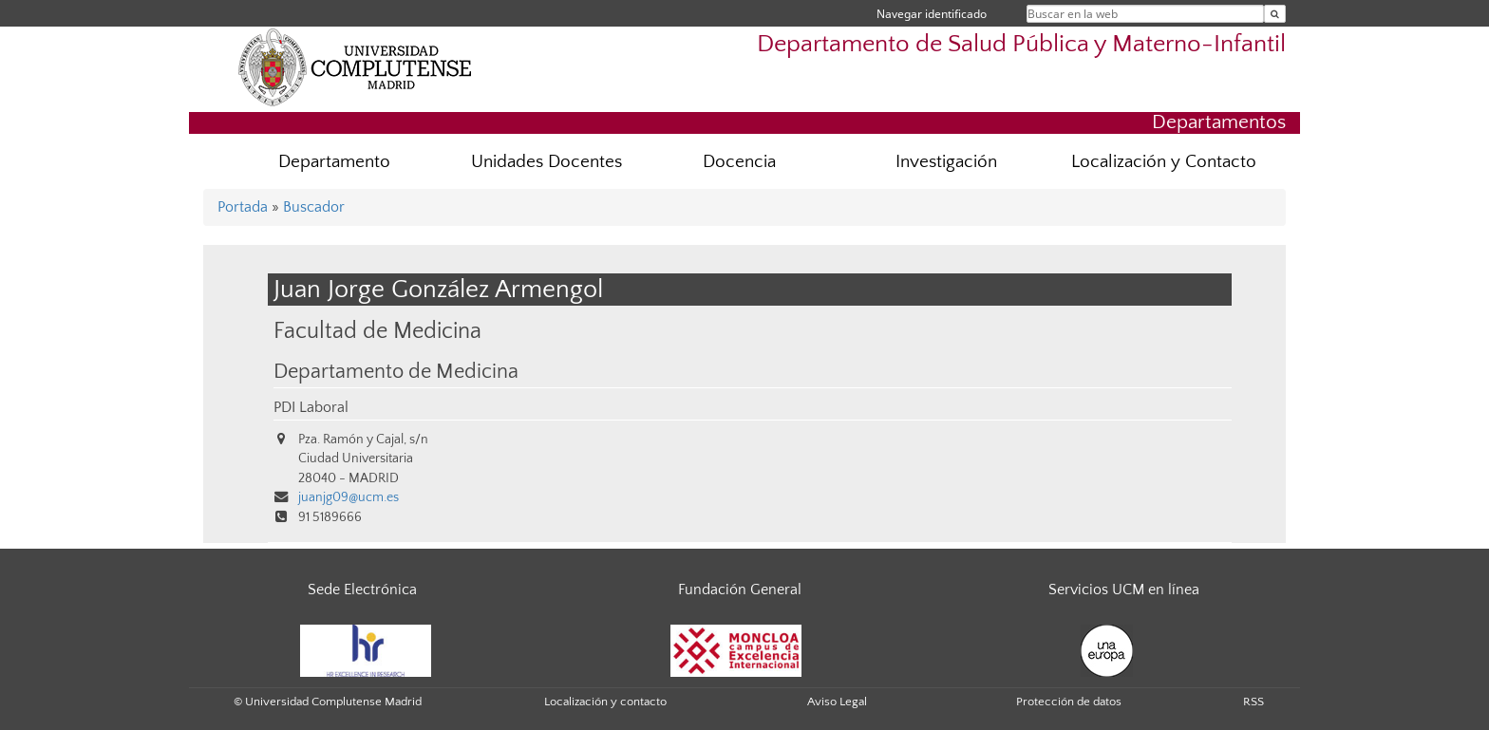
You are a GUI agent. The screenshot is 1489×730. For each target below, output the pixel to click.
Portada (242, 206)
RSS (1253, 701)
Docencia (739, 162)
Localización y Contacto (1163, 162)
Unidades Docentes (546, 162)
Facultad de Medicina (377, 331)
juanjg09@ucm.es (348, 497)
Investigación (946, 162)
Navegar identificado (931, 14)
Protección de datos (1068, 701)
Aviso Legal (837, 701)
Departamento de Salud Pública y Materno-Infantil (1021, 44)
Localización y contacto (605, 701)
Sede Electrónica (362, 589)
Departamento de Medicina (395, 372)
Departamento (334, 162)
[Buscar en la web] (1275, 14)
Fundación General (739, 589)
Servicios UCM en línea (1123, 589)
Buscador (314, 206)
